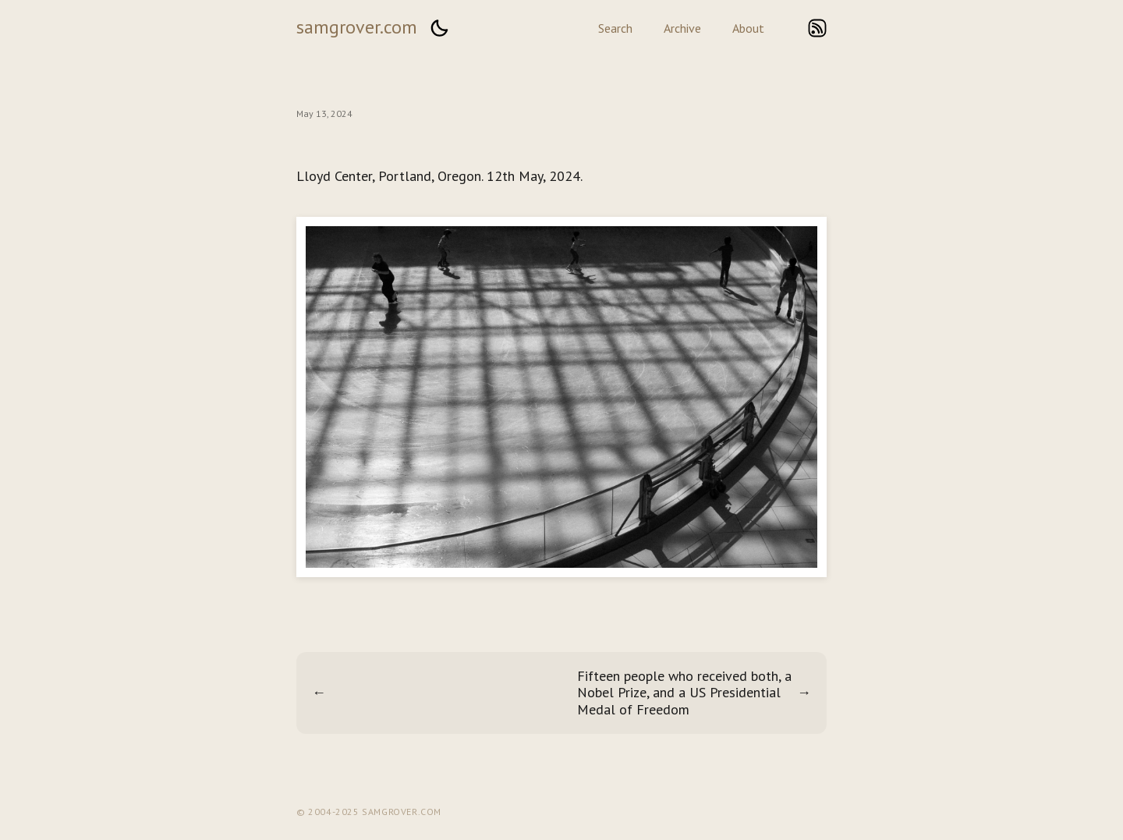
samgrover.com (356, 27)
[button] (439, 28)
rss (817, 28)
